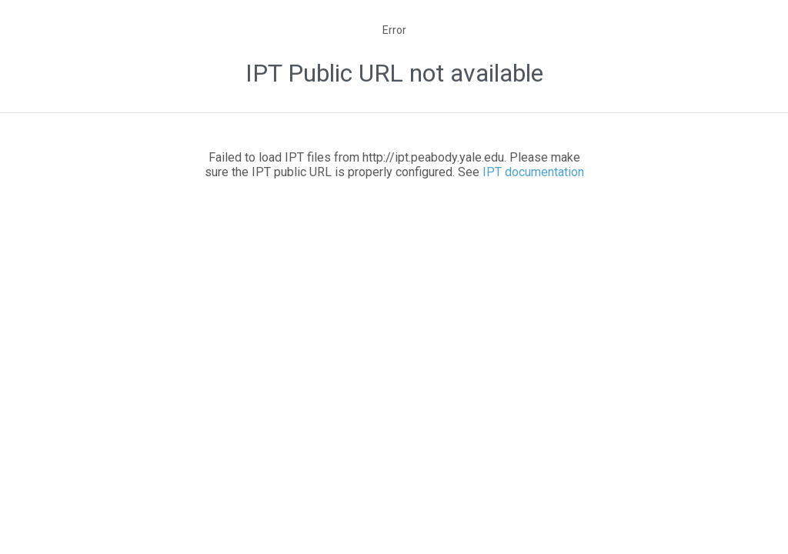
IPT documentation (533, 172)
